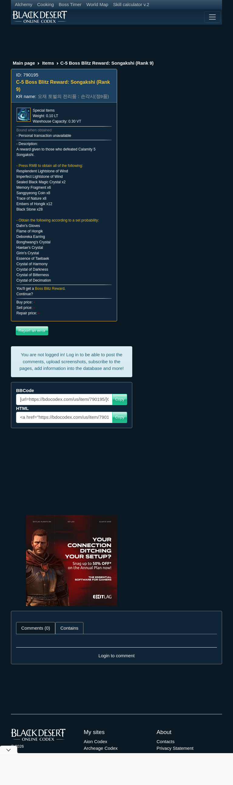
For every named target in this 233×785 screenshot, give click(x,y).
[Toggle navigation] (212, 17)
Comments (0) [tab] (35, 628)
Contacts (165, 741)
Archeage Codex (101, 748)
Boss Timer (70, 4)
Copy (119, 399)
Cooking (45, 4)
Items (48, 63)
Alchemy (23, 4)
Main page (24, 63)
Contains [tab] (69, 628)
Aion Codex (95, 741)
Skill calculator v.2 (131, 4)
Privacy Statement (175, 748)
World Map (97, 4)
